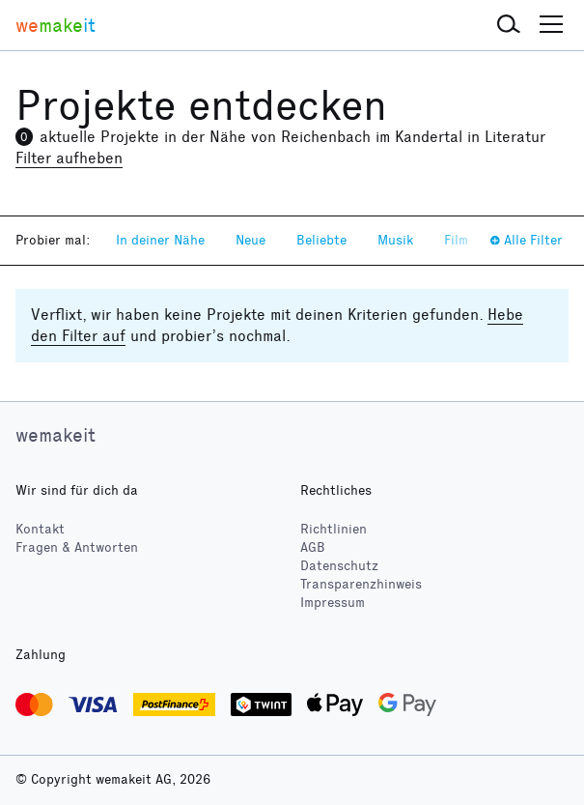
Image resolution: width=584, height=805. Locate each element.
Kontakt (40, 529)
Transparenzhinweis (361, 584)
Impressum (332, 602)
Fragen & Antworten (76, 547)
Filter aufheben (69, 158)
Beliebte (321, 240)
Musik (395, 240)
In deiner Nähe (160, 240)
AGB (312, 547)
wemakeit (55, 434)
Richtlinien (333, 529)
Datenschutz (339, 566)
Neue (250, 240)
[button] (508, 25)
